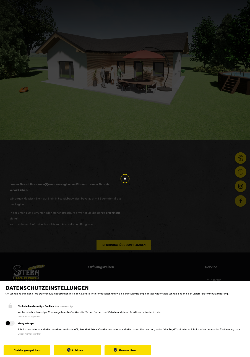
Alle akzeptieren (128, 350)
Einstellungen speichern (27, 350)
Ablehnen (77, 350)
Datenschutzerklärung (215, 293)
